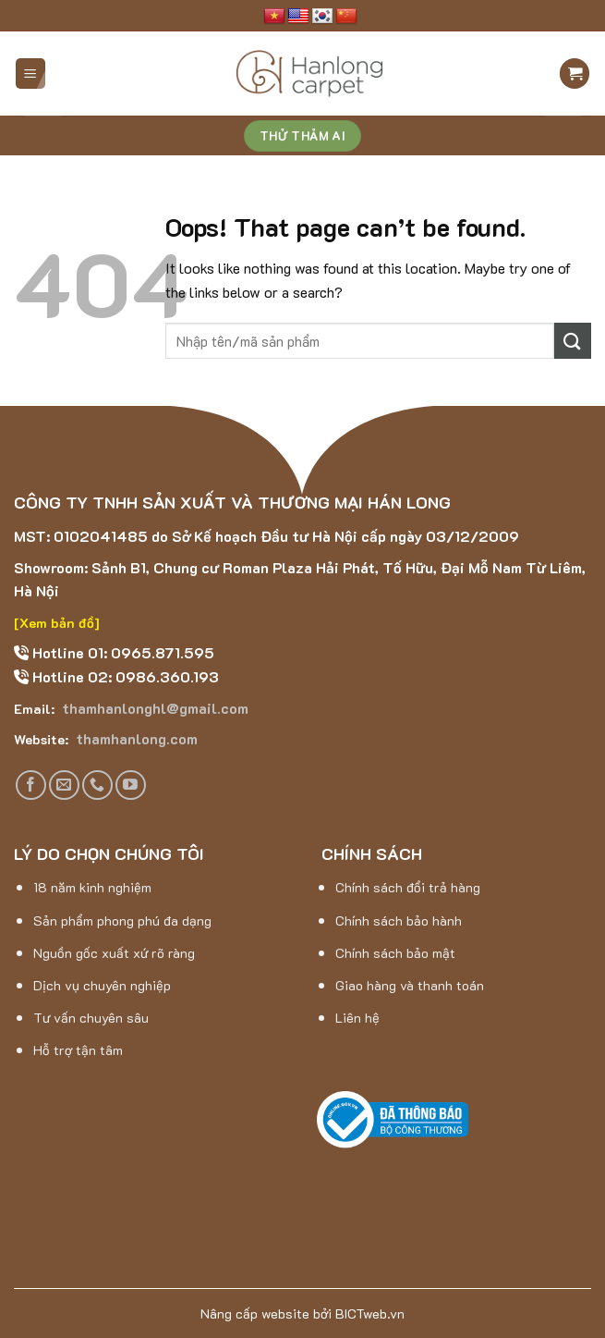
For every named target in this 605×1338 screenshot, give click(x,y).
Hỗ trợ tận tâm (78, 1050)
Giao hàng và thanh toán (409, 985)
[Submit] (572, 341)
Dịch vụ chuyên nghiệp (102, 985)
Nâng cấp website (254, 1313)
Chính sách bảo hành (398, 920)
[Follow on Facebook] (31, 785)
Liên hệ (357, 1017)
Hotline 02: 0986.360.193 (124, 676)
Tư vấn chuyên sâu (91, 1017)
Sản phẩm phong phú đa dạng (122, 920)
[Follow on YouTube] (130, 785)
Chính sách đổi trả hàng (407, 887)
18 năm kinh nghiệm (92, 887)
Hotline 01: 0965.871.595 (121, 652)
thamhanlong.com (135, 738)
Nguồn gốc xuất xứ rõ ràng (114, 953)
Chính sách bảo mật (395, 953)
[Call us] (97, 785)
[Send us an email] (64, 785)
